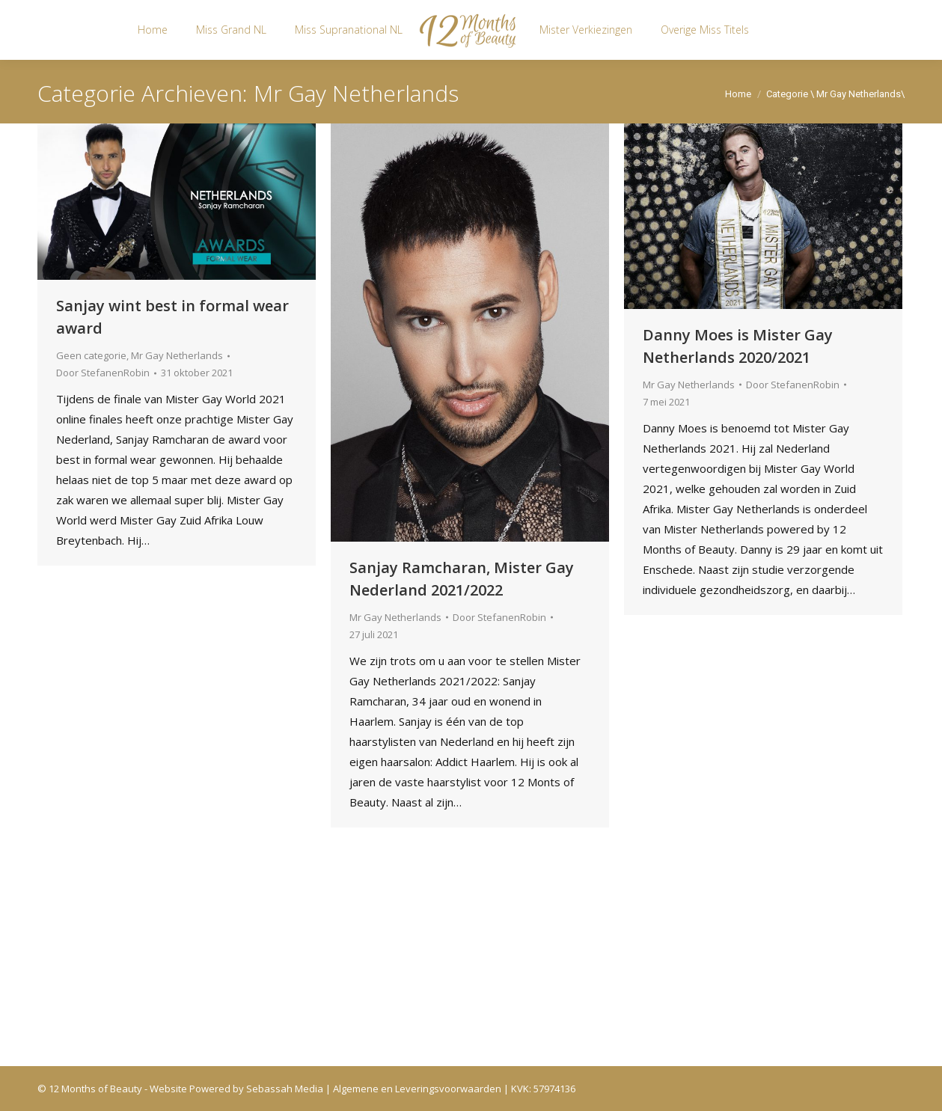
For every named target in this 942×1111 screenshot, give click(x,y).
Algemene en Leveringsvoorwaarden (417, 1088)
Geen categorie (91, 355)
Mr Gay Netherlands (177, 355)
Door (103, 372)
